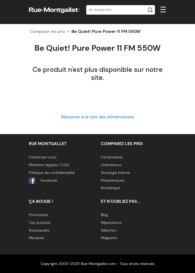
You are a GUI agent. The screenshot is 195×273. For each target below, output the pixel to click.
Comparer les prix (47, 31)
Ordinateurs (111, 164)
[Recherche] (120, 10)
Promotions (38, 214)
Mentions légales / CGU (49, 164)
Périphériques (113, 180)
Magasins (109, 237)
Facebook (43, 180)
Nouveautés (39, 230)
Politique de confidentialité (52, 172)
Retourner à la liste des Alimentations (97, 117)
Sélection (109, 230)
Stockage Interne (115, 172)
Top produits (40, 222)
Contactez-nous (43, 157)
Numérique (110, 187)
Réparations (111, 222)
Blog (104, 214)
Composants (112, 157)
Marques (36, 237)
